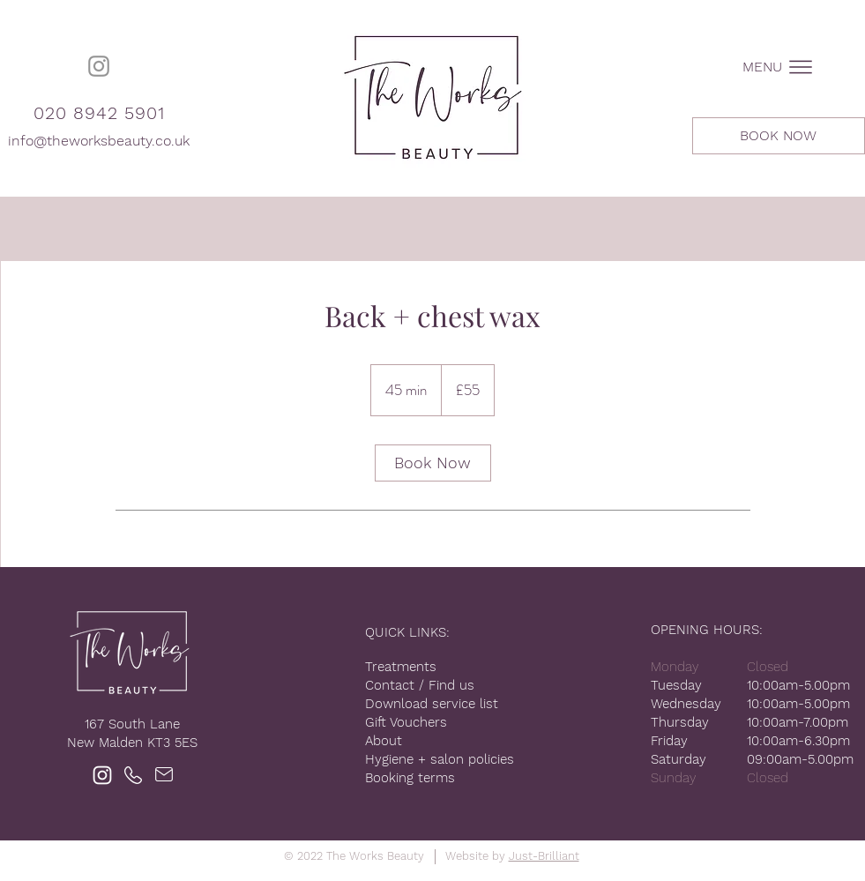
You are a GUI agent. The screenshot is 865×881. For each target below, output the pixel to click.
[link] (433, 463)
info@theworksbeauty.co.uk (99, 140)
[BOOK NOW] (778, 135)
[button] (778, 66)
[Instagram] (99, 66)
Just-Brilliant (544, 855)
